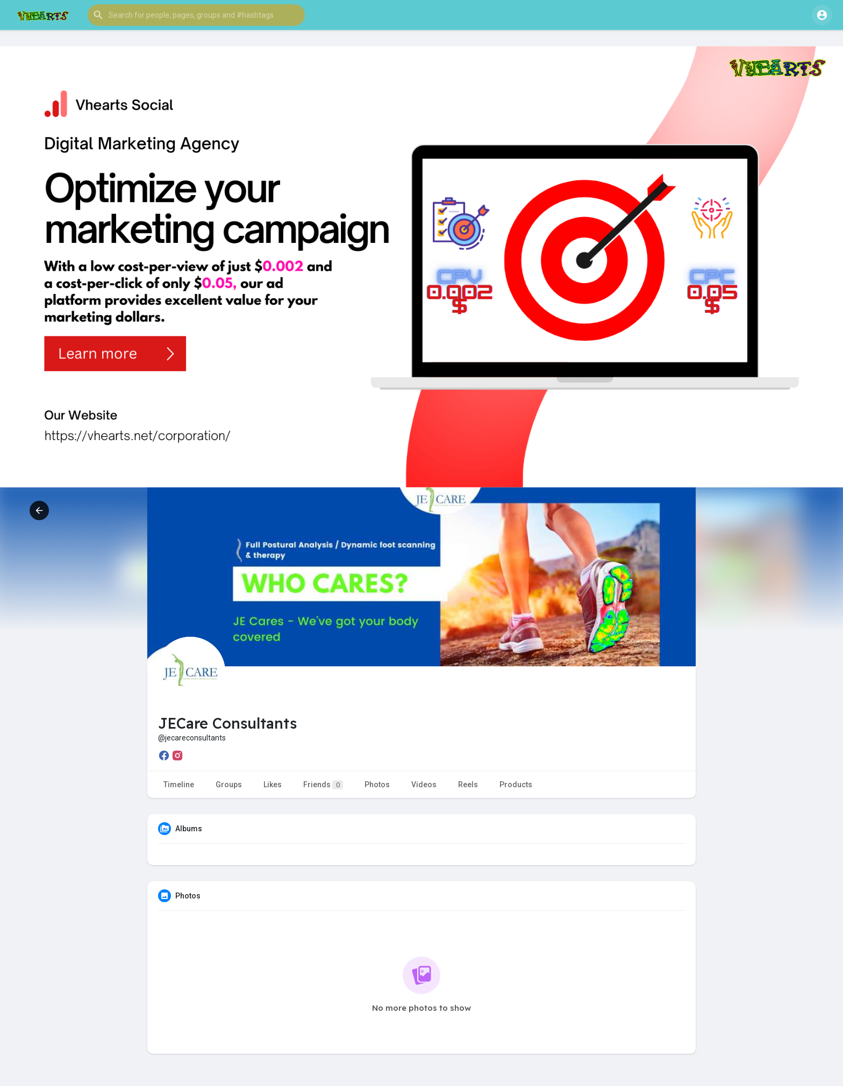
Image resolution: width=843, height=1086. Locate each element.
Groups (229, 784)
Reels (468, 784)
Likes (272, 784)
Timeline (178, 784)
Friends (323, 784)
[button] (196, 15)
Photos (377, 784)
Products (515, 784)
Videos (424, 784)
